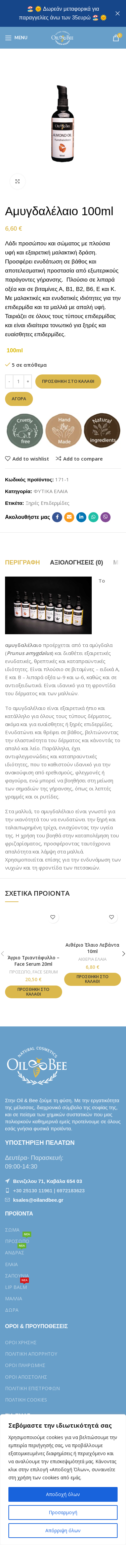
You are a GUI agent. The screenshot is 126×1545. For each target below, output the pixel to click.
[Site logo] (63, 37)
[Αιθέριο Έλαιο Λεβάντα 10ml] (92, 924)
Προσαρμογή (63, 1512)
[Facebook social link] (57, 517)
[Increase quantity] (28, 381)
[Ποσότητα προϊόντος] (18, 381)
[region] (63, 1479)
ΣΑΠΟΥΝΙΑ (17, 1275)
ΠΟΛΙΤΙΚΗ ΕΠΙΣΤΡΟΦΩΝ (32, 1388)
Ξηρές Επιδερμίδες (48, 502)
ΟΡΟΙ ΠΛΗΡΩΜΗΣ (25, 1365)
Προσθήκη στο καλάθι (68, 381)
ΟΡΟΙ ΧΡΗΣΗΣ (21, 1342)
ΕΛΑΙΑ (11, 1264)
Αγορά (19, 399)
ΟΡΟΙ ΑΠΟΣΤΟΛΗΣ (26, 1377)
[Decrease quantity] (9, 381)
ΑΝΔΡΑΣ (15, 1251)
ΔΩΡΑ (11, 1310)
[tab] (22, 563)
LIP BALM (17, 1286)
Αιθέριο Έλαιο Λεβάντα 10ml (92, 948)
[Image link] (38, 1064)
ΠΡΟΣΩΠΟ (20, 972)
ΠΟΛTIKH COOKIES (26, 1400)
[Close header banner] (117, 13)
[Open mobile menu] (16, 38)
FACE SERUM (45, 972)
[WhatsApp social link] (93, 517)
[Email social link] (69, 517)
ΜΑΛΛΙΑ (13, 1298)
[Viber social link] (105, 517)
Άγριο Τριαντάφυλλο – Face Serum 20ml (33, 961)
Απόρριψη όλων (63, 1530)
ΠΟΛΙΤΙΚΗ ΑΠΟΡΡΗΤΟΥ (31, 1354)
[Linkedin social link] (81, 517)
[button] (33, 992)
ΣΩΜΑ (12, 1230)
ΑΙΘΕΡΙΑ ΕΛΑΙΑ (92, 959)
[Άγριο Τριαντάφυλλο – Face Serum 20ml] (33, 930)
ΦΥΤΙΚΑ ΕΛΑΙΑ (51, 491)
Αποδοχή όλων (63, 1494)
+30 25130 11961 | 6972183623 (49, 1190)
